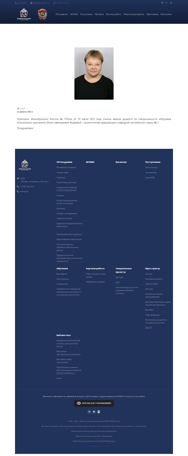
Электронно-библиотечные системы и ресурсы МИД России (68, 343)
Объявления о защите (95, 282)
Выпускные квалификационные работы (68, 353)
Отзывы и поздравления (67, 213)
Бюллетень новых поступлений (64, 361)
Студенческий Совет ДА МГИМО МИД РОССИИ (67, 189)
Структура (61, 177)
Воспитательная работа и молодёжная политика (156, 321)
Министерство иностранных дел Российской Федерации (94, 431)
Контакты (20, 3)
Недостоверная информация (69, 239)
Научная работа (113, 14)
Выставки (149, 309)
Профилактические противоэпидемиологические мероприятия (70, 258)
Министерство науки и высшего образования (94, 436)
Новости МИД (151, 284)
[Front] (25, 165)
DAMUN (148, 328)
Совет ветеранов (152, 315)
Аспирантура (151, 172)
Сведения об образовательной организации (70, 225)
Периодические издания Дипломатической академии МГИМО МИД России (69, 370)
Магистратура (151, 167)
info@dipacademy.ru (39, 3)
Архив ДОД (150, 177)
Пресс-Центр (152, 14)
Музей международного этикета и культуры (67, 202)
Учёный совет (62, 172)
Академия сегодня (64, 218)
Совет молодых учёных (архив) (96, 275)
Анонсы (148, 274)
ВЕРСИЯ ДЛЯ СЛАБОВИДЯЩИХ (94, 403)
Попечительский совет (66, 182)
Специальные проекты (133, 14)
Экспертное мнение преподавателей (154, 295)
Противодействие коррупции (69, 234)
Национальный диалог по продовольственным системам (127, 290)
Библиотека (166, 14)
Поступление (86, 14)
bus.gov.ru (94, 446)
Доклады (119, 277)
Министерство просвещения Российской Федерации (94, 441)
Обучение (99, 14)
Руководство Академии (66, 167)
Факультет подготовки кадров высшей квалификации (158, 303)
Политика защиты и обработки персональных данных (68, 247)
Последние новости (154, 279)
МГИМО (74, 14)
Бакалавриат (62, 274)
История (60, 195)
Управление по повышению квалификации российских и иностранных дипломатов (69, 292)
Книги (59, 378)
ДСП (118, 282)
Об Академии (62, 14)
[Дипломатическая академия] (24, 14)
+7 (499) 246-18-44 (61, 3)
